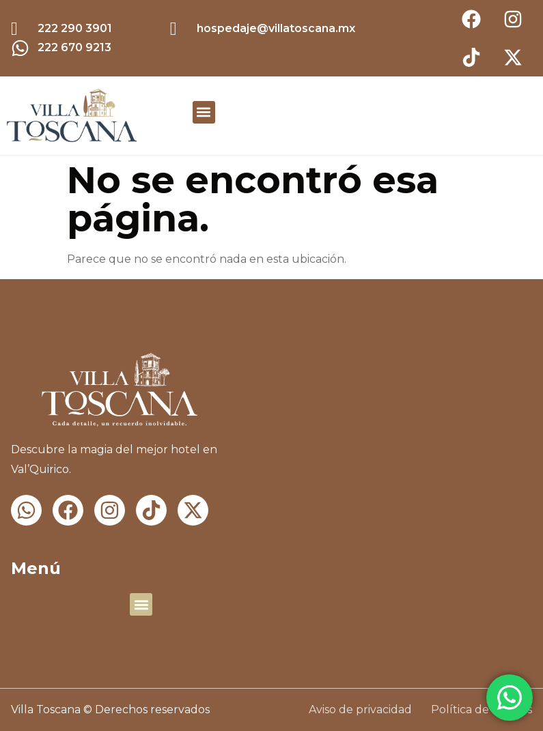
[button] (204, 112)
